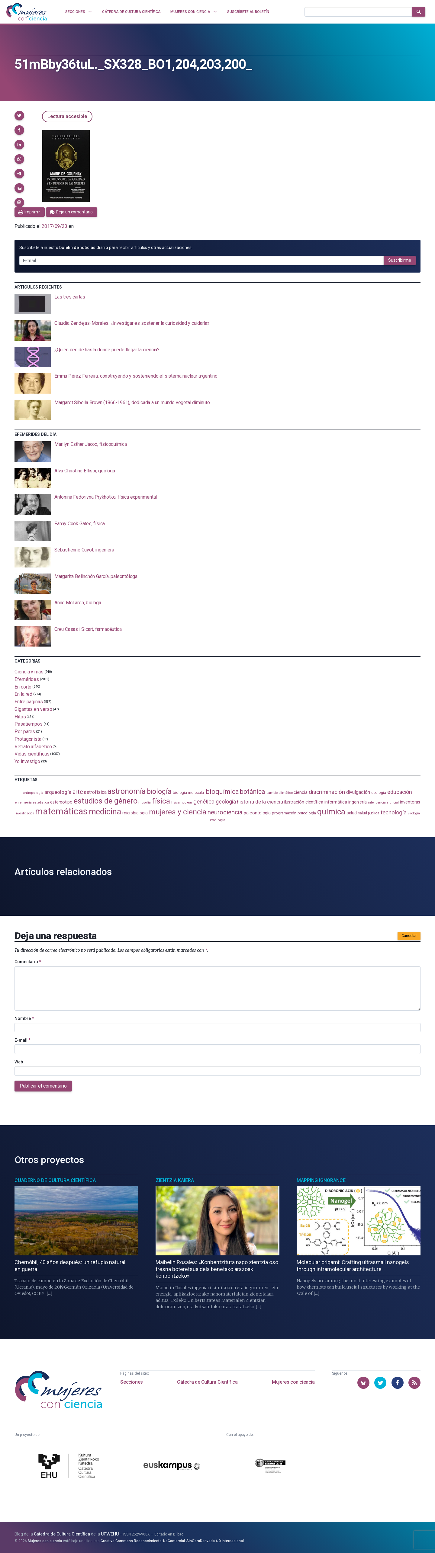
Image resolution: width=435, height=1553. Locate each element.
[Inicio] (26, 12)
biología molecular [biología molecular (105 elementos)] (189, 792)
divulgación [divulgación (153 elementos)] (358, 792)
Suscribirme (399, 260)
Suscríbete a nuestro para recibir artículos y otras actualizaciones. (105, 247)
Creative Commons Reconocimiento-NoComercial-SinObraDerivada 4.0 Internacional (172, 1541)
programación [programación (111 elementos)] (284, 812)
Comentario (27, 961)
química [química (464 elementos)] (331, 811)
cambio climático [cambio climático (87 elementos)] (279, 793)
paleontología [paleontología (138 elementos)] (257, 813)
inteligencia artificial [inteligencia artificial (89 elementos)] (383, 802)
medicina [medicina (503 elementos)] (105, 811)
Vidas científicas (32, 754)
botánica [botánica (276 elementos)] (252, 791)
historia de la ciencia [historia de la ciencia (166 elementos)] (260, 802)
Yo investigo (27, 761)
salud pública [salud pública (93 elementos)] (368, 813)
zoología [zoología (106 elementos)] (217, 820)
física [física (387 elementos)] (161, 801)
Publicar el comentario (43, 1086)
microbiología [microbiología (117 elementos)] (135, 812)
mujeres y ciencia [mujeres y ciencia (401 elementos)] (178, 811)
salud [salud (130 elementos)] (351, 813)
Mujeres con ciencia (293, 1382)
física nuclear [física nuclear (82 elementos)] (181, 802)
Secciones (131, 1382)
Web (18, 1061)
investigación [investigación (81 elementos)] (24, 813)
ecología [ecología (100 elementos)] (378, 792)
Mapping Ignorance (321, 1180)
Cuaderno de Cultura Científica (55, 1180)
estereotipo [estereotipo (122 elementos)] (61, 802)
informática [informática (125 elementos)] (335, 802)
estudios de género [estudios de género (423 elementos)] (105, 800)
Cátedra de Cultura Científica (207, 1382)
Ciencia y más (29, 672)
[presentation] (217, 304)
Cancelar (409, 936)
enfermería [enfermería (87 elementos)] (23, 802)
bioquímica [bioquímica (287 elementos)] (222, 791)
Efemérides (26, 679)
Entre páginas (28, 702)
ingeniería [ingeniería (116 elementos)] (357, 802)
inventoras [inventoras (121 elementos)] (410, 802)
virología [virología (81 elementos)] (414, 813)
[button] (19, 115)
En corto (22, 686)
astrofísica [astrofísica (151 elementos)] (95, 792)
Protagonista (27, 739)
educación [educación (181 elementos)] (399, 792)
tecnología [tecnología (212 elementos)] (394, 812)
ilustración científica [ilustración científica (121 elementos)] (303, 802)
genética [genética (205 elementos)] (203, 801)
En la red (23, 694)
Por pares (24, 731)
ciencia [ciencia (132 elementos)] (300, 792)
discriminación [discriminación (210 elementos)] (327, 791)
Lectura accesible (67, 116)
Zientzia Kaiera (175, 1180)
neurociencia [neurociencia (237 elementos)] (225, 812)
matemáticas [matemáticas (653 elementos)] (61, 811)
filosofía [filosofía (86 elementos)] (144, 802)
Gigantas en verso (33, 709)
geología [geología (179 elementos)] (226, 801)
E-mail (22, 1040)
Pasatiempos (28, 724)
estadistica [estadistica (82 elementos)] (41, 802)
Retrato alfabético (33, 746)
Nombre (24, 1018)
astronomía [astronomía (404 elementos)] (126, 791)
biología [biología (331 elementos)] (159, 792)
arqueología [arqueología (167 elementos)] (57, 792)
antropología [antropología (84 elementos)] (33, 793)
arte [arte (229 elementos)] (77, 791)
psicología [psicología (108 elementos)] (307, 813)
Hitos (20, 716)
